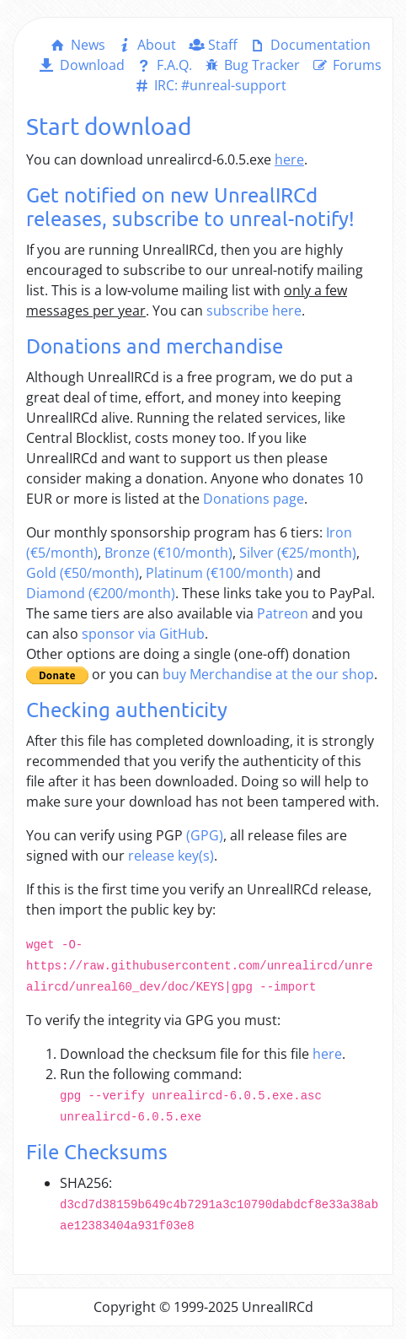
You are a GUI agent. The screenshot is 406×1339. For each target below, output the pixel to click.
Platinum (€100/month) (219, 573)
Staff (212, 44)
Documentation (309, 44)
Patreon (282, 613)
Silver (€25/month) (297, 552)
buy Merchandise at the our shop (268, 674)
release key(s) (171, 855)
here (327, 1054)
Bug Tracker (251, 65)
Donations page (253, 498)
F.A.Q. (163, 65)
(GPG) (204, 835)
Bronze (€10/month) (168, 552)
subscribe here (254, 310)
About (145, 44)
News (76, 44)
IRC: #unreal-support (209, 85)
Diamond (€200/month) (100, 593)
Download (80, 65)
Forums (345, 65)
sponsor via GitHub (143, 633)
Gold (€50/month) (82, 573)
